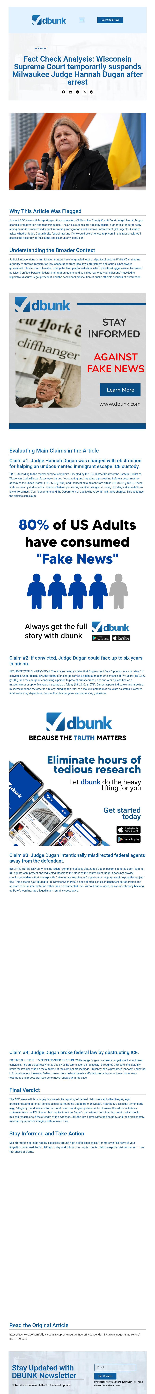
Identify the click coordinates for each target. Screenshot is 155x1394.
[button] (82, 20)
